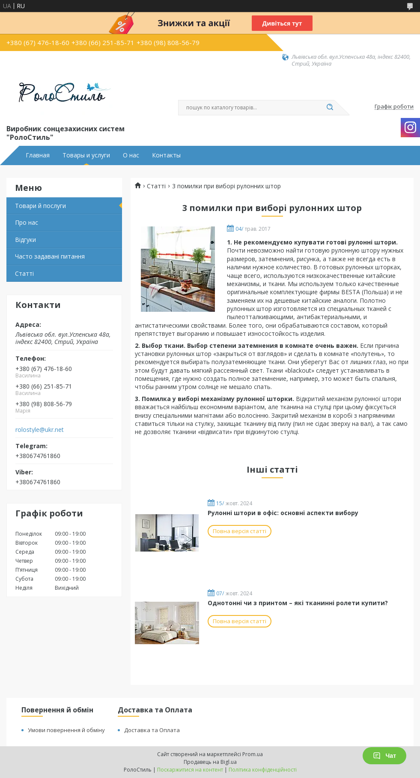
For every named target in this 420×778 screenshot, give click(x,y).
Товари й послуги (40, 206)
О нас (131, 155)
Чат (384, 756)
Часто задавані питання (50, 256)
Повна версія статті (239, 531)
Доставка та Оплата (152, 730)
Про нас (26, 222)
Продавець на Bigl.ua (210, 762)
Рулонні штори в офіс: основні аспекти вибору (283, 513)
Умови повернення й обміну (66, 730)
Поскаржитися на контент (190, 769)
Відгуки (25, 239)
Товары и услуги (86, 155)
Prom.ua (252, 754)
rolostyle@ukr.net (39, 430)
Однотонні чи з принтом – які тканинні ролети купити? (298, 603)
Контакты (166, 155)
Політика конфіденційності (263, 769)
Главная (38, 155)
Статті (24, 273)
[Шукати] (330, 107)
